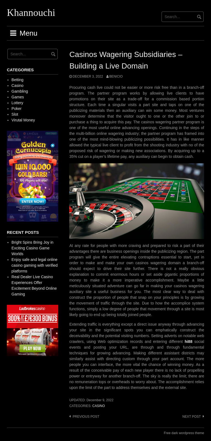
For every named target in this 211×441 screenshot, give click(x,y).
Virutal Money (23, 120)
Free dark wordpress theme (184, 433)
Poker (17, 108)
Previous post (86, 417)
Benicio (116, 76)
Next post (191, 417)
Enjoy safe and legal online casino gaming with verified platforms (35, 265)
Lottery (17, 103)
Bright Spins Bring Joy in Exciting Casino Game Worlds (33, 248)
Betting (18, 80)
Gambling (20, 91)
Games (18, 97)
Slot (15, 114)
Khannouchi (31, 12)
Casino (98, 406)
